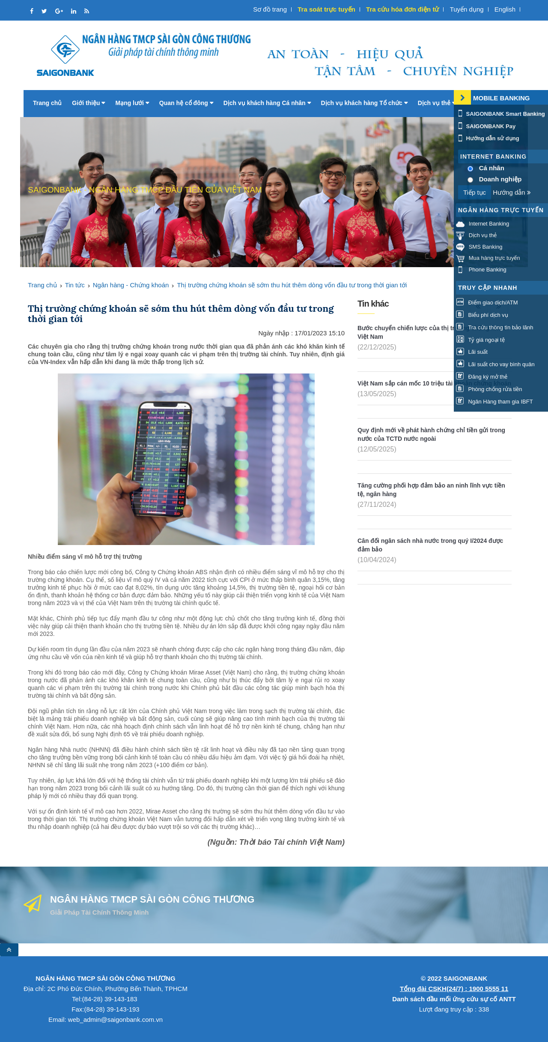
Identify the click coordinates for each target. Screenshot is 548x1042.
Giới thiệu (88, 102)
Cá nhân (491, 168)
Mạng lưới (132, 102)
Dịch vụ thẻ (437, 102)
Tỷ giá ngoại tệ (480, 340)
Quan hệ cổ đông (186, 102)
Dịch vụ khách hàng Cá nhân (267, 102)
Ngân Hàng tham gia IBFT (494, 401)
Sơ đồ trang (270, 9)
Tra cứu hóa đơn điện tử (402, 9)
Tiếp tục (474, 192)
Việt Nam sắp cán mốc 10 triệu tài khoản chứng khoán (434, 383)
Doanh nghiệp (500, 179)
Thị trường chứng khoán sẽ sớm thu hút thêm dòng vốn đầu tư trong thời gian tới (292, 285)
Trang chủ (47, 102)
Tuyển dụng (467, 9)
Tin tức (75, 285)
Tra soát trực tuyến (326, 9)
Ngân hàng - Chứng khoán (131, 285)
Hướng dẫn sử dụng (487, 138)
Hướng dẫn (512, 192)
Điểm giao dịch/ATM (487, 302)
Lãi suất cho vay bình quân (495, 364)
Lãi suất (472, 352)
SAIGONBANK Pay (485, 126)
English (504, 9)
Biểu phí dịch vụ (482, 315)
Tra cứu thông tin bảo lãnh (494, 327)
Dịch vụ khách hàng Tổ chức (364, 102)
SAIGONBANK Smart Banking (500, 114)
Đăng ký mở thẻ (481, 376)
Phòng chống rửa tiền (489, 389)
